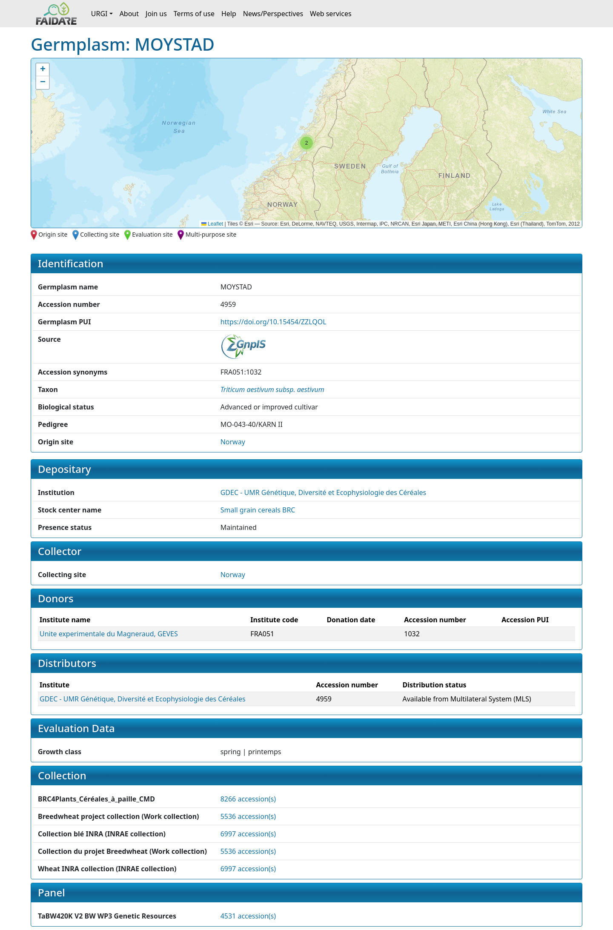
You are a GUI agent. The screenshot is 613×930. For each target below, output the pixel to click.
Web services (331, 13)
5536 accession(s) (248, 816)
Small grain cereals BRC (258, 510)
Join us (156, 13)
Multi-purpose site (211, 234)
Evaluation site (152, 234)
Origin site (52, 234)
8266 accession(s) (248, 799)
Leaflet (212, 224)
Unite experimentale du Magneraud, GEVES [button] (109, 633)
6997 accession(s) (248, 833)
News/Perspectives (273, 13)
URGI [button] (99, 13)
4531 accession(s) (248, 916)
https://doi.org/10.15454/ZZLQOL (274, 321)
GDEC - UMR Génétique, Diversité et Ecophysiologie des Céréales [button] (324, 492)
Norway (233, 441)
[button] (306, 143)
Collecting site (99, 234)
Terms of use (194, 13)
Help (228, 13)
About (129, 13)
